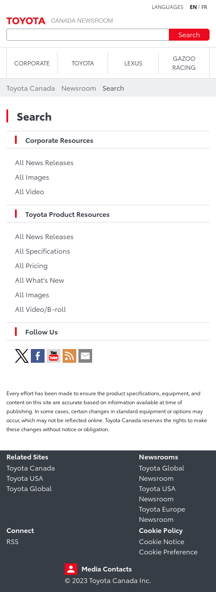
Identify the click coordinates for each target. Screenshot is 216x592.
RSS (12, 541)
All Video (29, 191)
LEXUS (133, 63)
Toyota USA (24, 477)
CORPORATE (32, 63)
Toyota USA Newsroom (157, 493)
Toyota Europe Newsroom (162, 513)
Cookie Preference (168, 551)
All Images (32, 176)
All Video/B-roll (40, 309)
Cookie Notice (161, 541)
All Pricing (31, 265)
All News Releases (44, 162)
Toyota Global (29, 488)
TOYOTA (83, 63)
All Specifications (42, 250)
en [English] (193, 7)
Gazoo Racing (184, 62)
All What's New (39, 279)
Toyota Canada (30, 467)
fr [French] (204, 7)
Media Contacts (106, 568)
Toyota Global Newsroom (161, 472)
